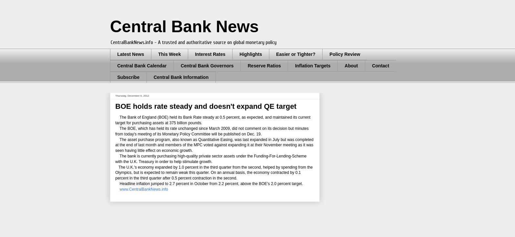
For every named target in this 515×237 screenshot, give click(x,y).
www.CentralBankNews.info (145, 189)
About (351, 65)
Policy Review (344, 54)
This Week (169, 54)
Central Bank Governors (207, 65)
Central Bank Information (181, 77)
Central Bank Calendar (142, 65)
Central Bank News (184, 26)
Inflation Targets (312, 65)
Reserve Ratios (264, 65)
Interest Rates (210, 54)
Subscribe (128, 77)
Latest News (130, 54)
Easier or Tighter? (296, 54)
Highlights (250, 54)
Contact (380, 65)
